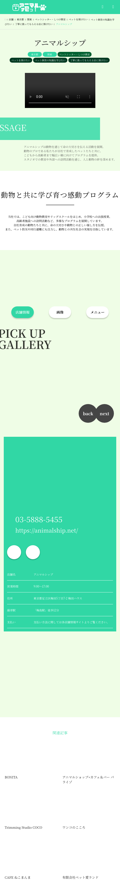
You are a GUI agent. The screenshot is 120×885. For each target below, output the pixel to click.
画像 (59, 312)
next (104, 413)
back (88, 413)
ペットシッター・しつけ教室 (74, 54)
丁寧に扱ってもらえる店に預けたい (89, 60)
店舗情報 (22, 312)
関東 (49, 54)
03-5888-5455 (38, 519)
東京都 (34, 54)
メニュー (97, 312)
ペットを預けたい (21, 60)
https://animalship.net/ (46, 530)
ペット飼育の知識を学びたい (50, 60)
